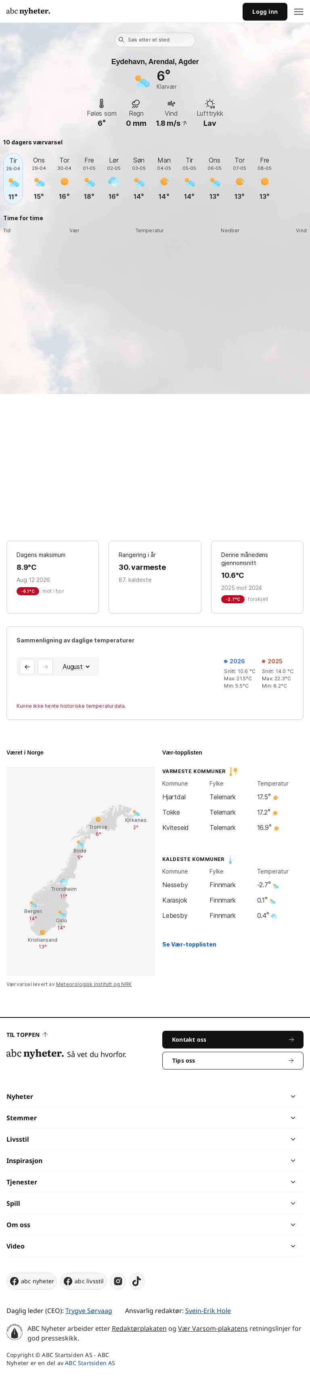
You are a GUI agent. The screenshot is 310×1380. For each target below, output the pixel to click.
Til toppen (27, 1034)
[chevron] (223, 1096)
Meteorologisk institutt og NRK (94, 984)
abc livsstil (83, 1281)
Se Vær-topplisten (189, 944)
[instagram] (118, 1281)
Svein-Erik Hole (208, 1310)
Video (15, 1246)
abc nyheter (31, 1281)
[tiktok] (137, 1281)
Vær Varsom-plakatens (213, 1328)
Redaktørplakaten (139, 1328)
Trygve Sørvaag (88, 1310)
